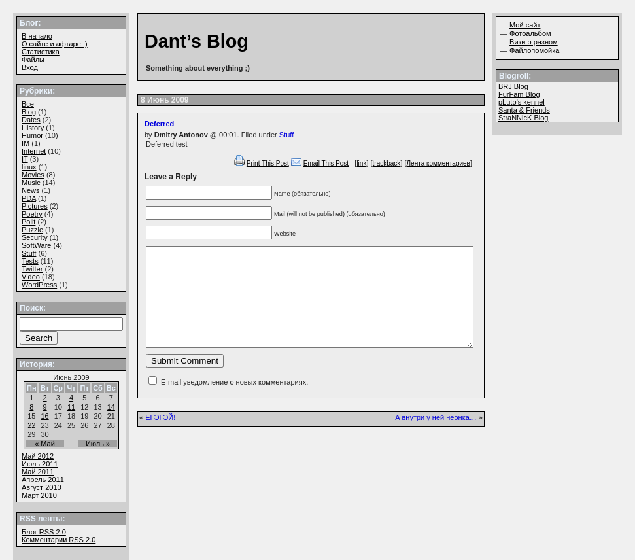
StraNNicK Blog (523, 118)
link (361, 163)
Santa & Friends (524, 110)
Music (31, 182)
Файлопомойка (534, 50)
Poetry (32, 214)
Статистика (41, 52)
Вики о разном (533, 42)
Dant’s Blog (197, 41)
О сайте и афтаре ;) (55, 44)
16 (44, 416)
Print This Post (268, 163)
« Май (45, 443)
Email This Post (326, 163)
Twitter (32, 269)
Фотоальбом (530, 33)
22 (31, 425)
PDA (29, 198)
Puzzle (32, 230)
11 (71, 407)
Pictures (35, 206)
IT (25, 159)
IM (25, 143)
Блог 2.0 (44, 532)
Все (28, 104)
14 (111, 407)
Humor (32, 135)
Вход (30, 67)
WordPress (39, 285)
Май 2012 (38, 456)
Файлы (33, 59)
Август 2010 (41, 487)
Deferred (159, 124)
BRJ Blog (513, 86)
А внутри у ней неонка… (436, 437)
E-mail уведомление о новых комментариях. (234, 402)
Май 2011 (38, 472)
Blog (29, 112)
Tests (30, 261)
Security (35, 237)
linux (29, 167)
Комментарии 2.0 (58, 540)
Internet (34, 151)
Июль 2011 (40, 464)
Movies (33, 175)
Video (31, 277)
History (33, 127)
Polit (28, 222)
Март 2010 (39, 495)
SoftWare (36, 245)
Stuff (286, 135)
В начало (37, 36)
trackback (387, 163)
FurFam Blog (519, 94)
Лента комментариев (438, 163)
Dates (31, 120)
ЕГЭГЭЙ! (160, 437)
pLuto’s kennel (521, 102)
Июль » (98, 443)
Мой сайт (524, 25)
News (31, 190)
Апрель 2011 (43, 479)
